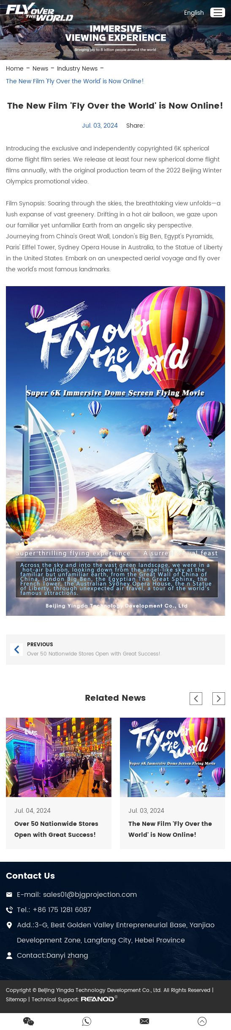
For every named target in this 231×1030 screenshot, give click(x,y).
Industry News (77, 69)
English (194, 13)
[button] (196, 698)
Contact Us (30, 876)
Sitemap (16, 1000)
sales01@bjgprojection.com (90, 894)
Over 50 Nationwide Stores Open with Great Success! (93, 654)
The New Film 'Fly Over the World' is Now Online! (75, 81)
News (40, 69)
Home (15, 69)
